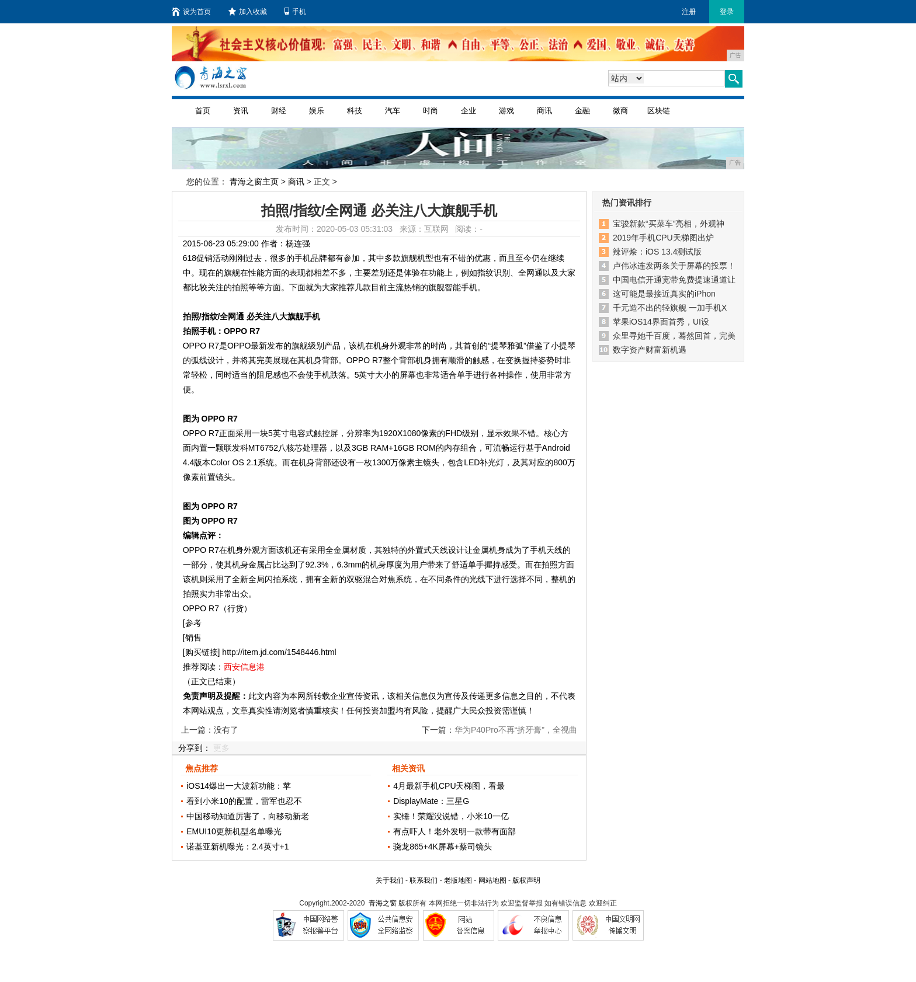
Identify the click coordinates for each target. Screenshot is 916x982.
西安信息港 (244, 666)
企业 (468, 110)
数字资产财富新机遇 (649, 349)
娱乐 (316, 110)
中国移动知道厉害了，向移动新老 (247, 816)
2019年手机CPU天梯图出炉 (663, 237)
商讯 (544, 110)
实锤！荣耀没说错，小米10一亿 (451, 816)
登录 (727, 12)
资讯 (240, 110)
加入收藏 (247, 12)
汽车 (392, 110)
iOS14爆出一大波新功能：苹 (238, 786)
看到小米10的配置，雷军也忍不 (244, 801)
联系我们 (424, 880)
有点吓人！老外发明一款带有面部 (454, 831)
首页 (202, 110)
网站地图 (492, 880)
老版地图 (458, 880)
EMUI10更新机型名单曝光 (234, 831)
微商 (620, 110)
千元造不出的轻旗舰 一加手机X (670, 307)
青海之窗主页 (254, 181)
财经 (278, 110)
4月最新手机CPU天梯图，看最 (449, 786)
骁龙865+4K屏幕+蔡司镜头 (442, 846)
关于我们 (390, 880)
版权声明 (526, 880)
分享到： (194, 748)
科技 (354, 110)
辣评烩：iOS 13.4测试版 (657, 251)
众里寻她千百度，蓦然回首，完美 (674, 335)
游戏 (506, 110)
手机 (295, 12)
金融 (582, 110)
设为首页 (191, 12)
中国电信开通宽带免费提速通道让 (674, 279)
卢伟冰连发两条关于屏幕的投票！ (674, 265)
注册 (689, 12)
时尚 (430, 110)
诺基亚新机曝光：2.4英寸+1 (237, 846)
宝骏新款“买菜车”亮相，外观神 (668, 223)
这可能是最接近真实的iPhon (664, 293)
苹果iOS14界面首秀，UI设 (661, 321)
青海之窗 (383, 903)
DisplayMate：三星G (431, 801)
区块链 (658, 110)
